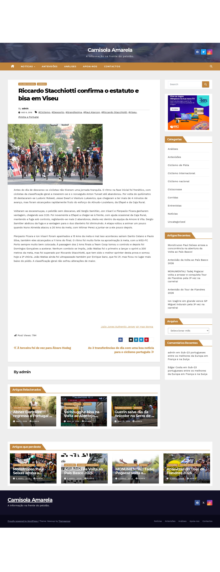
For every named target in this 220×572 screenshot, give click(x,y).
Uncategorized (71, 408)
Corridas (42, 84)
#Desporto (58, 112)
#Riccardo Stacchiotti (114, 112)
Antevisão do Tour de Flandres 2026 (186, 471)
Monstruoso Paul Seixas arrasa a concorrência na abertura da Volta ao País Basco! (188, 248)
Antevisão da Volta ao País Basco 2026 (83, 471)
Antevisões (49, 66)
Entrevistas (175, 205)
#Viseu (132, 112)
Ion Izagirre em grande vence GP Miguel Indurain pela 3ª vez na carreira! (187, 304)
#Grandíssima (74, 112)
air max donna (144, 326)
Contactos (112, 66)
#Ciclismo (44, 112)
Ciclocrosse (175, 189)
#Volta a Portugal (28, 117)
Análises (70, 66)
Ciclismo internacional (181, 173)
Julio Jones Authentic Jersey (118, 326)
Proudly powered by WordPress (23, 521)
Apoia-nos (90, 66)
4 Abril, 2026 (177, 478)
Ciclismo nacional (27, 84)
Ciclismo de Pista (178, 165)
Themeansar (64, 521)
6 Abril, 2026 (23, 478)
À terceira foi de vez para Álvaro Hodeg (42, 348)
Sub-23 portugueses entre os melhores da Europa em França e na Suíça (188, 356)
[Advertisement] (91, 21)
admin (25, 108)
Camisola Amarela (110, 50)
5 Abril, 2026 (74, 478)
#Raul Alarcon (91, 112)
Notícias (27, 66)
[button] (211, 66)
